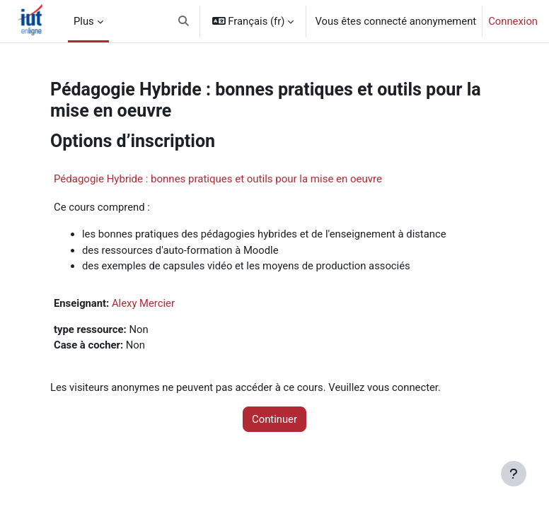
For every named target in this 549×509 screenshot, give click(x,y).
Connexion (513, 21)
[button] (184, 21)
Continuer (274, 419)
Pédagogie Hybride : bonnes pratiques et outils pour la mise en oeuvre (218, 178)
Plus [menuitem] (84, 21)
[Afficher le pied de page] (513, 473)
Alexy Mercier (143, 303)
